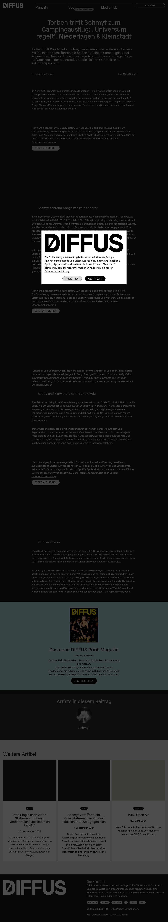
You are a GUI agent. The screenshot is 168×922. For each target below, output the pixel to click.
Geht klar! (95, 278)
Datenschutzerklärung (57, 271)
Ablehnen (72, 278)
